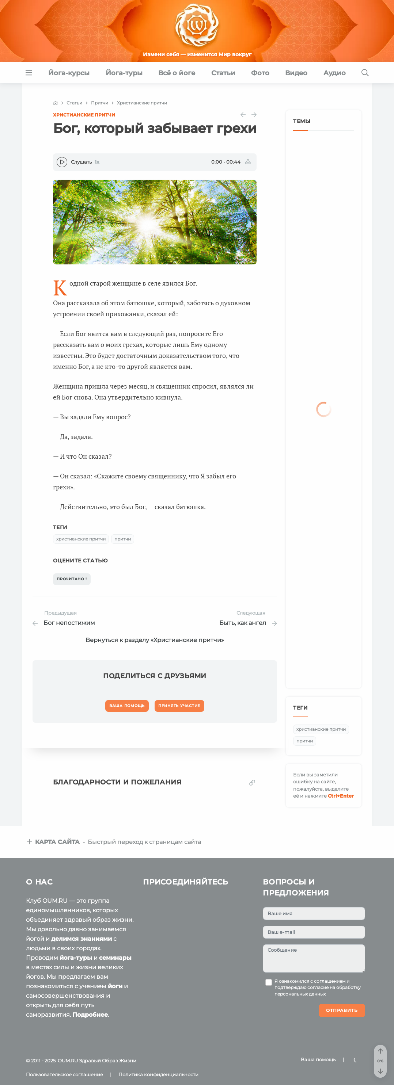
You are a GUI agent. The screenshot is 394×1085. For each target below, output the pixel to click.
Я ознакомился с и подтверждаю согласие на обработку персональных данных (317, 988)
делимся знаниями (81, 938)
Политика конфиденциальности (158, 1074)
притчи (122, 539)
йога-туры (76, 957)
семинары (115, 957)
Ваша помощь (318, 1059)
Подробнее (90, 1014)
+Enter (341, 796)
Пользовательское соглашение (64, 1074)
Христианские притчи (84, 115)
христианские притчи (81, 539)
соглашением (329, 981)
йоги (115, 986)
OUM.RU (68, 1060)
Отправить (342, 1010)
